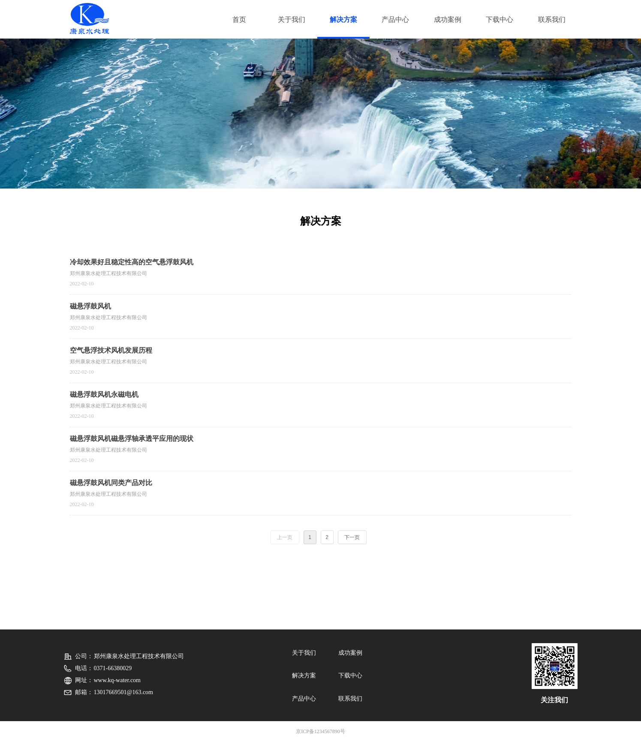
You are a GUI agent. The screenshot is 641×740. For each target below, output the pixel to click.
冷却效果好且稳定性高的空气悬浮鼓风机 (131, 262)
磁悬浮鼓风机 (90, 306)
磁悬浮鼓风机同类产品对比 (111, 482)
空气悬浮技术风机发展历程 (111, 350)
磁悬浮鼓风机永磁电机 (104, 394)
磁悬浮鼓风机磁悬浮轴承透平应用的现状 (131, 438)
